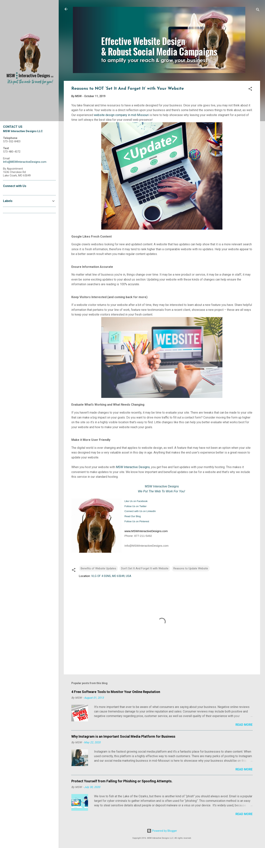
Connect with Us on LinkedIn (140, 511)
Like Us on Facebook (136, 501)
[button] (250, 89)
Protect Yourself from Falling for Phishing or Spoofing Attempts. (121, 781)
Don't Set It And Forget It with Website (144, 568)
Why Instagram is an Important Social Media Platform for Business (123, 736)
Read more (244, 724)
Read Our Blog (133, 516)
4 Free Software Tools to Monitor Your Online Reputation (115, 692)
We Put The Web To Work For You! (161, 491)
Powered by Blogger (162, 830)
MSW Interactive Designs (133, 467)
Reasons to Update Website (190, 568)
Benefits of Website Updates (98, 568)
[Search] (258, 10)
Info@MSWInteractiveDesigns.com (24, 162)
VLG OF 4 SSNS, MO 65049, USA (111, 576)
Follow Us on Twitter (136, 506)
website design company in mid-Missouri (121, 115)
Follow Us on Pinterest (137, 521)
